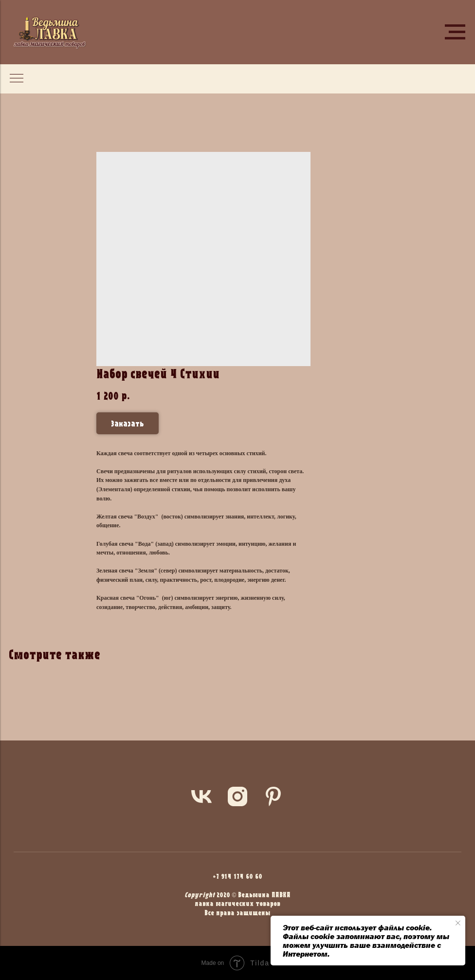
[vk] (201, 796)
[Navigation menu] (455, 32)
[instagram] (237, 796)
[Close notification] (458, 923)
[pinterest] (273, 796)
